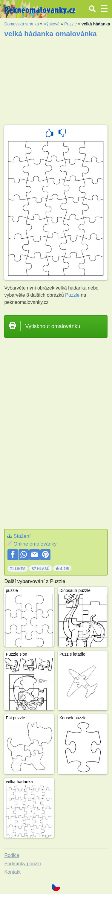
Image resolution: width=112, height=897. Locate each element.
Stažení (22, 536)
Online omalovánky (35, 544)
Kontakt (12, 872)
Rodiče (11, 855)
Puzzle (70, 24)
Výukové (52, 24)
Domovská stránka (21, 24)
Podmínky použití (22, 863)
